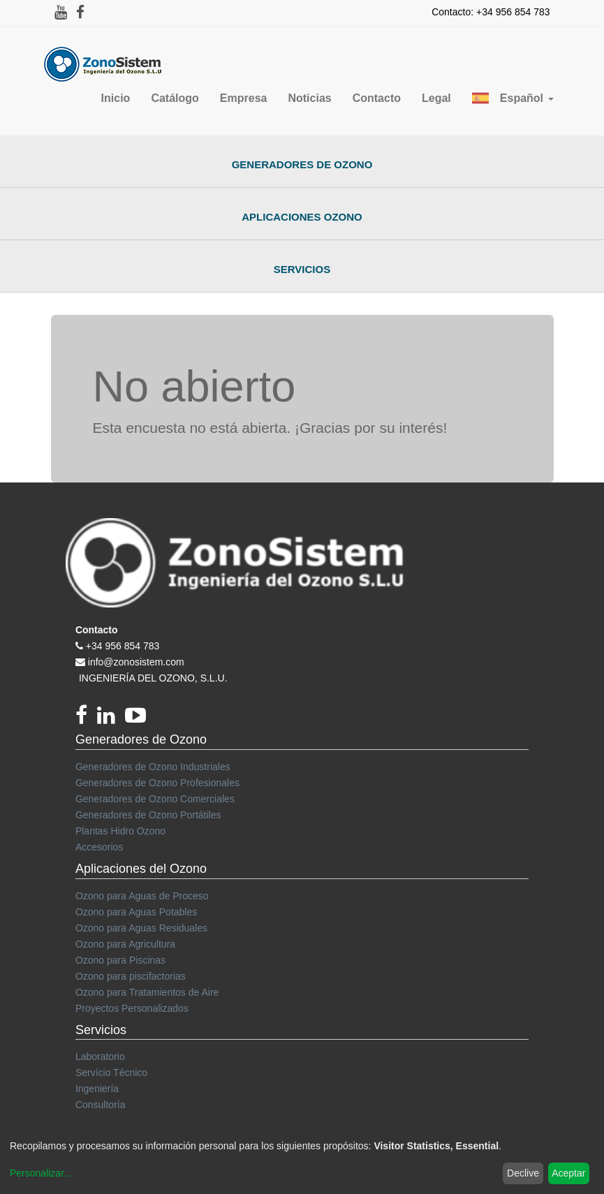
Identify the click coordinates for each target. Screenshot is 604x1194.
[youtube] (139, 719)
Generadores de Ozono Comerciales (155, 798)
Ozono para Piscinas (120, 960)
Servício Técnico (111, 1072)
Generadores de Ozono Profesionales (157, 782)
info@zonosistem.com (136, 662)
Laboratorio (100, 1056)
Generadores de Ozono (302, 164)
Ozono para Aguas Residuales (141, 928)
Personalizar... (41, 1173)
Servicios (302, 269)
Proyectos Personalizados (132, 1008)
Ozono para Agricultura (125, 944)
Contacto (96, 629)
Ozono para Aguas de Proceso (142, 895)
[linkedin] (111, 719)
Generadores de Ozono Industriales (152, 766)
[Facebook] (86, 719)
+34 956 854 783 (123, 645)
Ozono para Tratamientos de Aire (147, 992)
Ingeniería (97, 1088)
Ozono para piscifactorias (130, 976)
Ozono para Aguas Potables (136, 911)
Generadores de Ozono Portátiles (148, 814)
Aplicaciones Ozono (302, 217)
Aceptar (568, 1173)
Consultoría (100, 1104)
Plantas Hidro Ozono (120, 830)
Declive (523, 1173)
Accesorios (99, 847)
